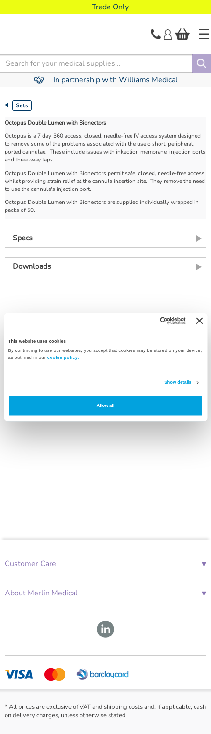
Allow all (106, 405)
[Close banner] (199, 320)
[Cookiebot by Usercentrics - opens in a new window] (145, 320)
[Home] (204, 34)
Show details (177, 382)
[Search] (201, 63)
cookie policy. (63, 357)
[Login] (168, 33)
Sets (22, 105)
